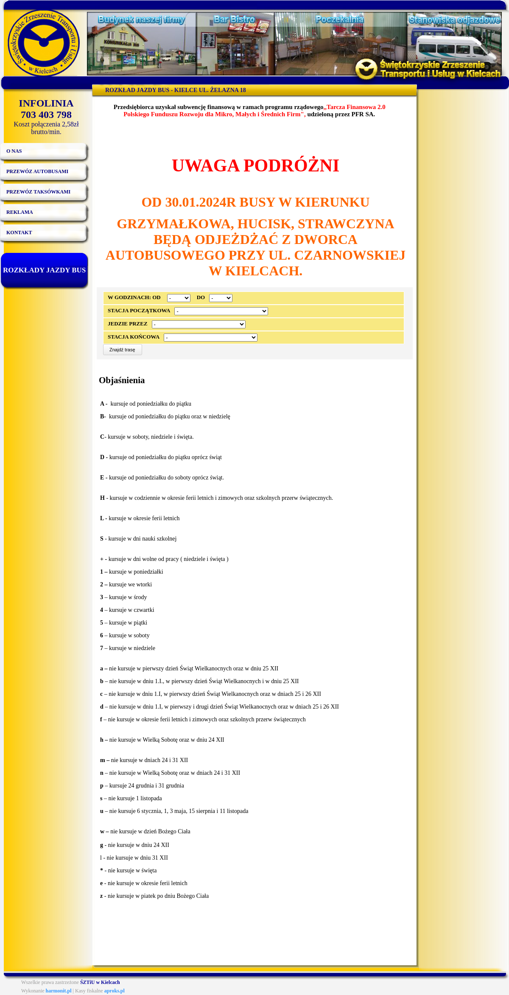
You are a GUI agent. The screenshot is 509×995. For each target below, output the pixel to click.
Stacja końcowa (133, 337)
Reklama (19, 212)
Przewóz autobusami (37, 171)
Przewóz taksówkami (38, 192)
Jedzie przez (128, 323)
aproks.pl (114, 991)
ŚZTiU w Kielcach (100, 982)
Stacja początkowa (139, 310)
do (201, 297)
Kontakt (19, 232)
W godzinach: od (134, 297)
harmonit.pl (59, 991)
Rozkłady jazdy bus (44, 270)
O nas (14, 151)
